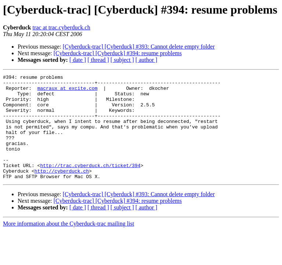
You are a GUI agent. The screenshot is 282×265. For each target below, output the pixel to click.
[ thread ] (98, 60)
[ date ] (77, 60)
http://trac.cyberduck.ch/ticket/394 (90, 184)
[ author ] (146, 60)
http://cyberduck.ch (62, 190)
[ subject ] (122, 60)
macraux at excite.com (67, 91)
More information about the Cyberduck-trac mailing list (68, 244)
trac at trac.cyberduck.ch (61, 27)
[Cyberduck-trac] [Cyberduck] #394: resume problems (118, 53)
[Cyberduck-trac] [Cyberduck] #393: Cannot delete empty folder (139, 46)
